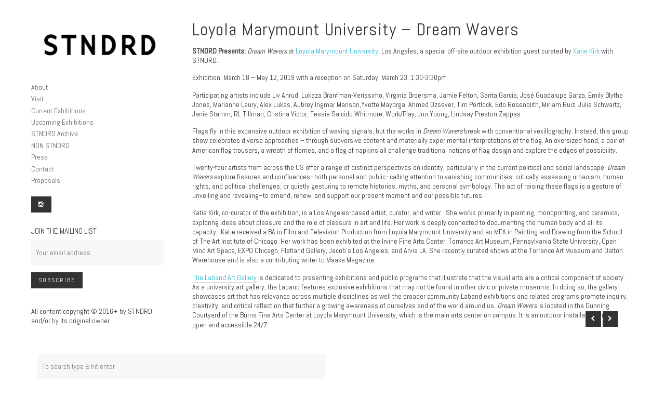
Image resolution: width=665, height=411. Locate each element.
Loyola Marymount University (337, 51)
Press (39, 157)
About (39, 87)
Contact (42, 169)
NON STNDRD (50, 145)
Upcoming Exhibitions (62, 122)
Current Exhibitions (58, 110)
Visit (37, 98)
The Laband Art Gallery (224, 277)
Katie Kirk (586, 51)
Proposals (45, 180)
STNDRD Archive (54, 133)
